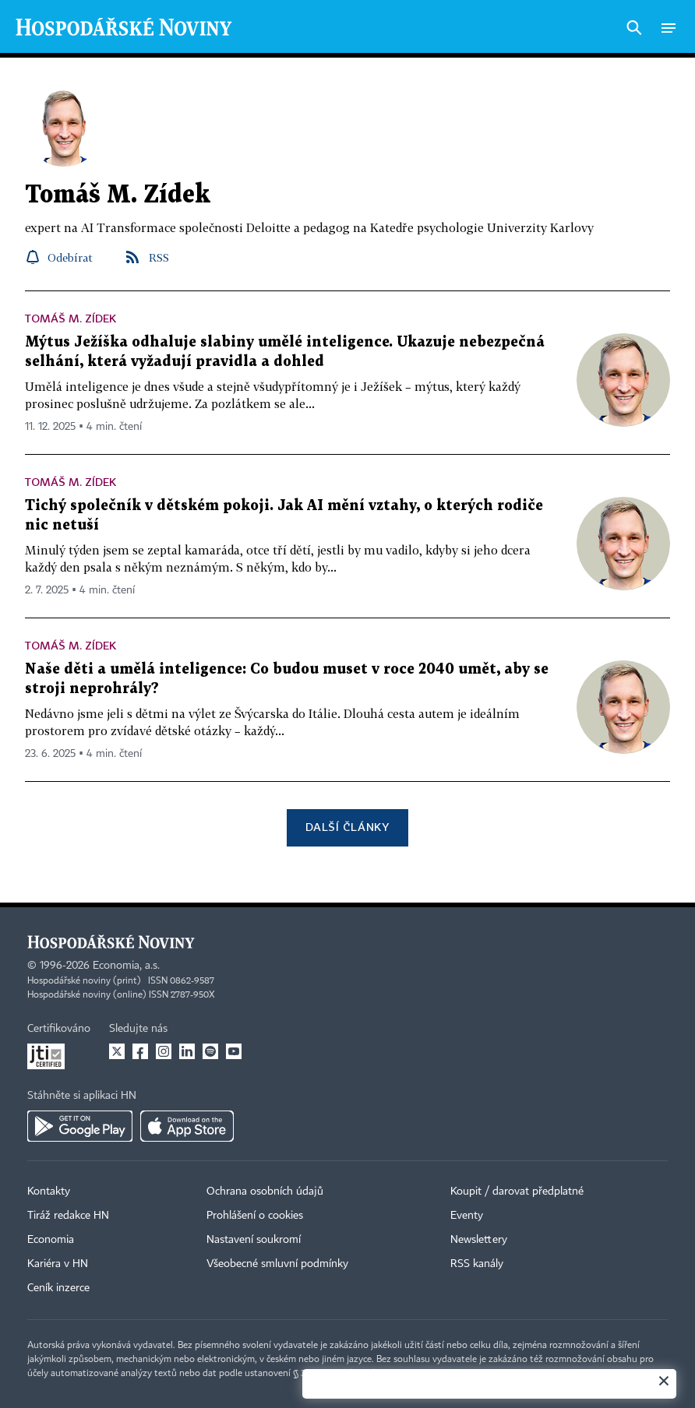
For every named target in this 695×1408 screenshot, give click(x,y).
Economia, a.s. (126, 965)
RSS (159, 257)
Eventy (466, 1215)
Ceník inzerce (58, 1288)
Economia (50, 1239)
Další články (347, 826)
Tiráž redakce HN (68, 1215)
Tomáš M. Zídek (70, 318)
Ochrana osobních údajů (264, 1191)
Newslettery (478, 1239)
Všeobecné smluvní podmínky (277, 1263)
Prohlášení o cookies (254, 1215)
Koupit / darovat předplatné (517, 1191)
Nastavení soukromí (253, 1239)
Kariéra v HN (57, 1263)
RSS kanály (476, 1263)
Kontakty (48, 1191)
